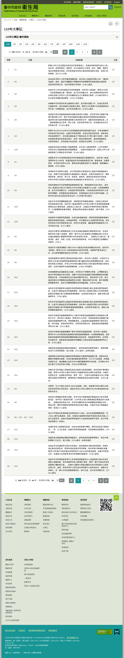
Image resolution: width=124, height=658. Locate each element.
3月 (26, 44)
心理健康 (65, 520)
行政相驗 (83, 516)
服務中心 (8, 580)
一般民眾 (27, 578)
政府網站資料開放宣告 (35, 630)
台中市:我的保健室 (12, 620)
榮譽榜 (26, 531)
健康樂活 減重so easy (68, 542)
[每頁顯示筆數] (47, 52)
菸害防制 (65, 547)
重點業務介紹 (48, 505)
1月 (14, 44)
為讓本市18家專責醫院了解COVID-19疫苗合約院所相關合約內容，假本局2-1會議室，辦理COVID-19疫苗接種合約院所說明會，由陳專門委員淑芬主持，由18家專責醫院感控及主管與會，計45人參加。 (78, 250)
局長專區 (27, 505)
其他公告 (8, 520)
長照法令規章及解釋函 (31, 569)
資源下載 (65, 551)
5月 (39, 44)
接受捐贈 (8, 527)
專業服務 (62, 16)
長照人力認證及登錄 (31, 586)
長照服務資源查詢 (87, 520)
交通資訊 (21, 630)
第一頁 (65, 52)
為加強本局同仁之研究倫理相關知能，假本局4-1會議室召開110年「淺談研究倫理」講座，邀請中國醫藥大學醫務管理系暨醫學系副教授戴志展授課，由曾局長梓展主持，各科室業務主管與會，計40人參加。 (78, 81)
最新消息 (8, 505)
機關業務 (48, 16)
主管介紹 (27, 508)
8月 (57, 44)
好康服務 (8, 572)
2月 (20, 44)
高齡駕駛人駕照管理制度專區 (13, 611)
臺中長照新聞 (29, 574)
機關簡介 (35, 16)
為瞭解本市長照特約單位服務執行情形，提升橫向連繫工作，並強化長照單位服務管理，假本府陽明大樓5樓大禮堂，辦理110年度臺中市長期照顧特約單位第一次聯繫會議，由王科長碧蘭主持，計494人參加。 (78, 106)
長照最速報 (28, 564)
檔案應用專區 (10, 587)
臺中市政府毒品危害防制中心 (69, 525)
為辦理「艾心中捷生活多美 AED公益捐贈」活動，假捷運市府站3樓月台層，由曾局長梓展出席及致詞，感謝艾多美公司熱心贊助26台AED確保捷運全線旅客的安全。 (79, 388)
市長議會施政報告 (49, 508)
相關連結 (8, 607)
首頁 (15, 20)
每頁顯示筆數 (38, 52)
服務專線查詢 (85, 505)
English (117, 2)
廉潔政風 (46, 516)
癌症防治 (65, 516)
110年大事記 (41, 20)
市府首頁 (108, 2)
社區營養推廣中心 (68, 537)
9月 (64, 44)
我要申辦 (8, 576)
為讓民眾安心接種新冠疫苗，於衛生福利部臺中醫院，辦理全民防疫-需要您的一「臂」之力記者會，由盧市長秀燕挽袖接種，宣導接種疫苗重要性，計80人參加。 (78, 429)
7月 (51, 44)
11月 (78, 44)
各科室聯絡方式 (72, 637)
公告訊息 (22, 16)
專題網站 (8, 595)
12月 (85, 44)
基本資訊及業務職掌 (31, 524)
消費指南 (46, 520)
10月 (71, 44)
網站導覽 (77, 2)
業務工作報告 (48, 512)
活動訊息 (8, 508)
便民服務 (88, 16)
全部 (8, 44)
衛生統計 (46, 524)
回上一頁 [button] (117, 23)
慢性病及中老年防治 (69, 512)
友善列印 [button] (110, 23)
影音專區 (8, 616)
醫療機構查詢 (85, 512)
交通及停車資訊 (30, 527)
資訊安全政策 (10, 630)
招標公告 (8, 516)
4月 (33, 44)
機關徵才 (8, 512)
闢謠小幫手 (9, 564)
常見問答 (67, 2)
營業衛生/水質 (85, 508)
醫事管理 (65, 505)
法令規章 (8, 531)
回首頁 (99, 2)
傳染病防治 (66, 508)
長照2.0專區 (102, 16)
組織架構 (27, 520)
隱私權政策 (50, 630)
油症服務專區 (67, 534)
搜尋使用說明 (88, 2)
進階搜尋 (117, 7)
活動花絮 (46, 531)
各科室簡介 (28, 516)
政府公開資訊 (10, 524)
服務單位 (27, 582)
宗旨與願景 (28, 512)
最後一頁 (99, 52)
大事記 (31, 20)
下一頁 (94, 52)
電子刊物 (8, 599)
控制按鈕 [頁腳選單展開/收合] (116, 497)
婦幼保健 (65, 530)
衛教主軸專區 (10, 603)
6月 (45, 44)
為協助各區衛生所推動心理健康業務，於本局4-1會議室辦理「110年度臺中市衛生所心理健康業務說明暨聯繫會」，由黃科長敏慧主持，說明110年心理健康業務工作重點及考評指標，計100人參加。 (78, 149)
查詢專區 (75, 16)
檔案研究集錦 (10, 591)
